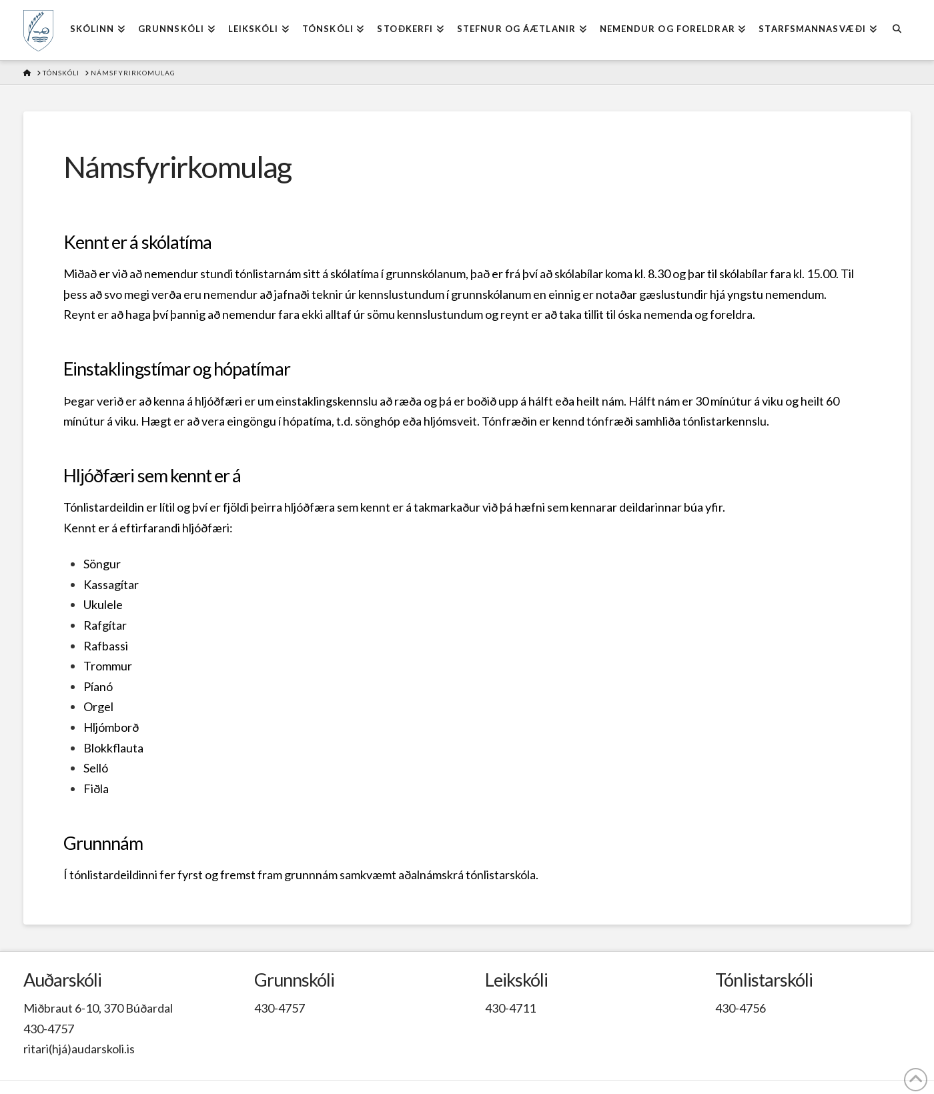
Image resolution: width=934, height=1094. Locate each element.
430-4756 (740, 1008)
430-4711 (510, 1008)
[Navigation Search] (897, 30)
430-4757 (48, 1028)
